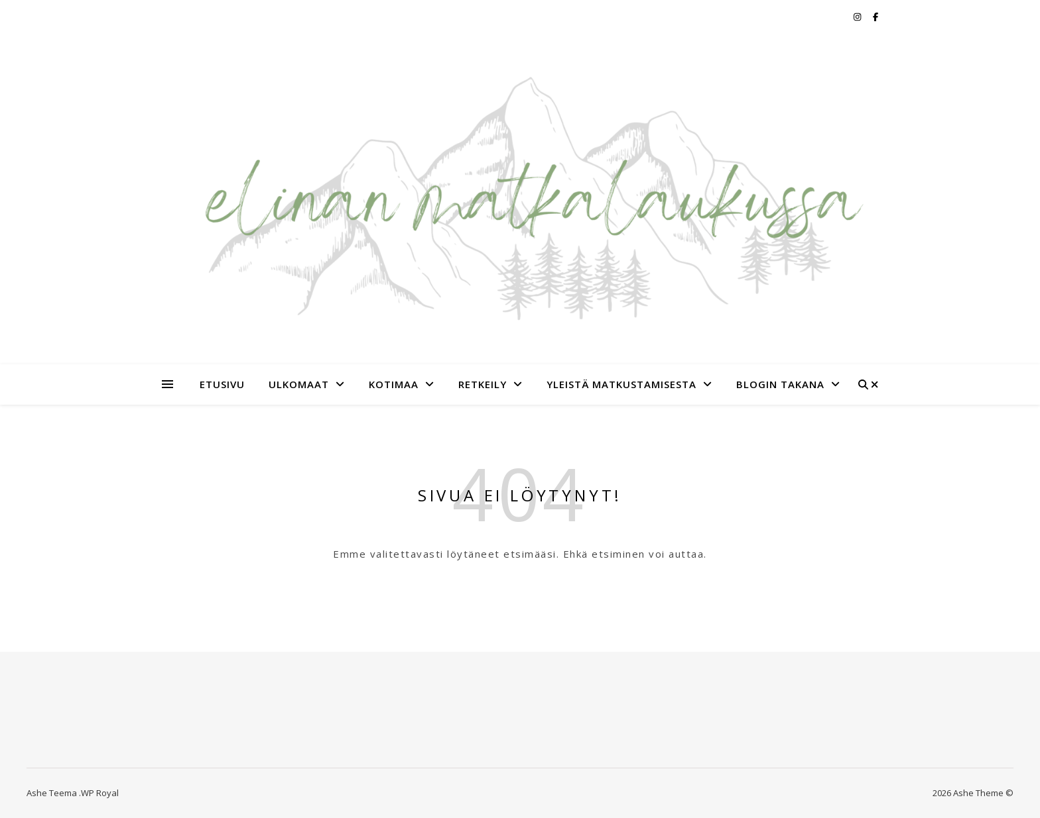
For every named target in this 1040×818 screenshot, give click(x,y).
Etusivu (222, 384)
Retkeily (482, 384)
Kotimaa (394, 384)
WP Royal (100, 793)
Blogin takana (780, 384)
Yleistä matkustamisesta (621, 384)
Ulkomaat (299, 384)
